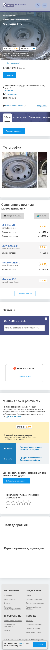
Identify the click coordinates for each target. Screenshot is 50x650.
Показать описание (13, 131)
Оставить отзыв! (24, 376)
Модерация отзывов (33, 632)
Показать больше (25, 294)
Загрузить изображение (35, 603)
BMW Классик (9, 245)
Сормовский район (14, 106)
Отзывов (26, 48)
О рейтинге (8, 603)
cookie (21, 644)
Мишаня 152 (9, 279)
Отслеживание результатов (9, 625)
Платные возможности (13, 621)
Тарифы (7, 630)
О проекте (8, 595)
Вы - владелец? (13, 63)
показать (9, 75)
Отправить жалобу (33, 628)
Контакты (29, 621)
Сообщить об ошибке (34, 625)
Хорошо (39, 645)
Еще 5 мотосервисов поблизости (18, 54)
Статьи (28, 595)
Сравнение (35, 117)
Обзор (7, 117)
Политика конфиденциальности (12, 608)
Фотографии (19, 117)
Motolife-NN (8, 225)
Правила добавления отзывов (34, 608)
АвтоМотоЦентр (11, 262)
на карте (9, 90)
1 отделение (11, 94)
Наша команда (9, 599)
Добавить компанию (34, 599)
